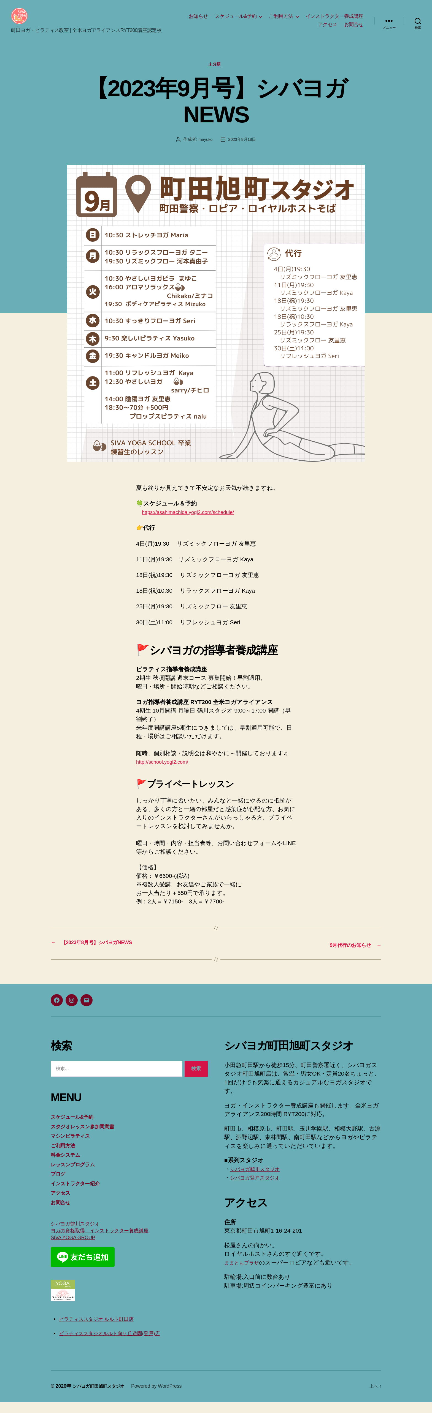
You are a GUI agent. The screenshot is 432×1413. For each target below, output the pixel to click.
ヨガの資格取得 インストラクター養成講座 (109, 1241)
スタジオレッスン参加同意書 (89, 1135)
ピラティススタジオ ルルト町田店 (104, 1330)
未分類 (216, 74)
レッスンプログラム (78, 1173)
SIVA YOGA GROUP (77, 1248)
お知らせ (198, 20)
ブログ (60, 1183)
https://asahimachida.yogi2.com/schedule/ (195, 522)
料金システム (68, 1164)
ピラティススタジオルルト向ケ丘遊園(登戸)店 (119, 1344)
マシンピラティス (75, 1145)
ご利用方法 (281, 20)
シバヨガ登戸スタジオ (260, 1187)
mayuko (204, 149)
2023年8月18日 (243, 149)
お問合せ (353, 28)
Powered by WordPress (163, 1397)
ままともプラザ (245, 1272)
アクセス (327, 28)
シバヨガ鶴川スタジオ (80, 1233)
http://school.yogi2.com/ (166, 771)
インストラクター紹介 (80, 1192)
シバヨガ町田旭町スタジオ (101, 1397)
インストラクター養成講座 (334, 20)
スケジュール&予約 (236, 20)
